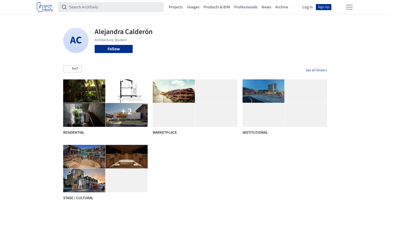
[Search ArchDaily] (115, 7)
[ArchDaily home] (45, 7)
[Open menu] (349, 7)
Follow (114, 49)
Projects (176, 7)
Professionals (246, 7)
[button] (72, 68)
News (266, 7)
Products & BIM (216, 7)
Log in (307, 7)
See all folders (316, 70)
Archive (281, 7)
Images (193, 7)
